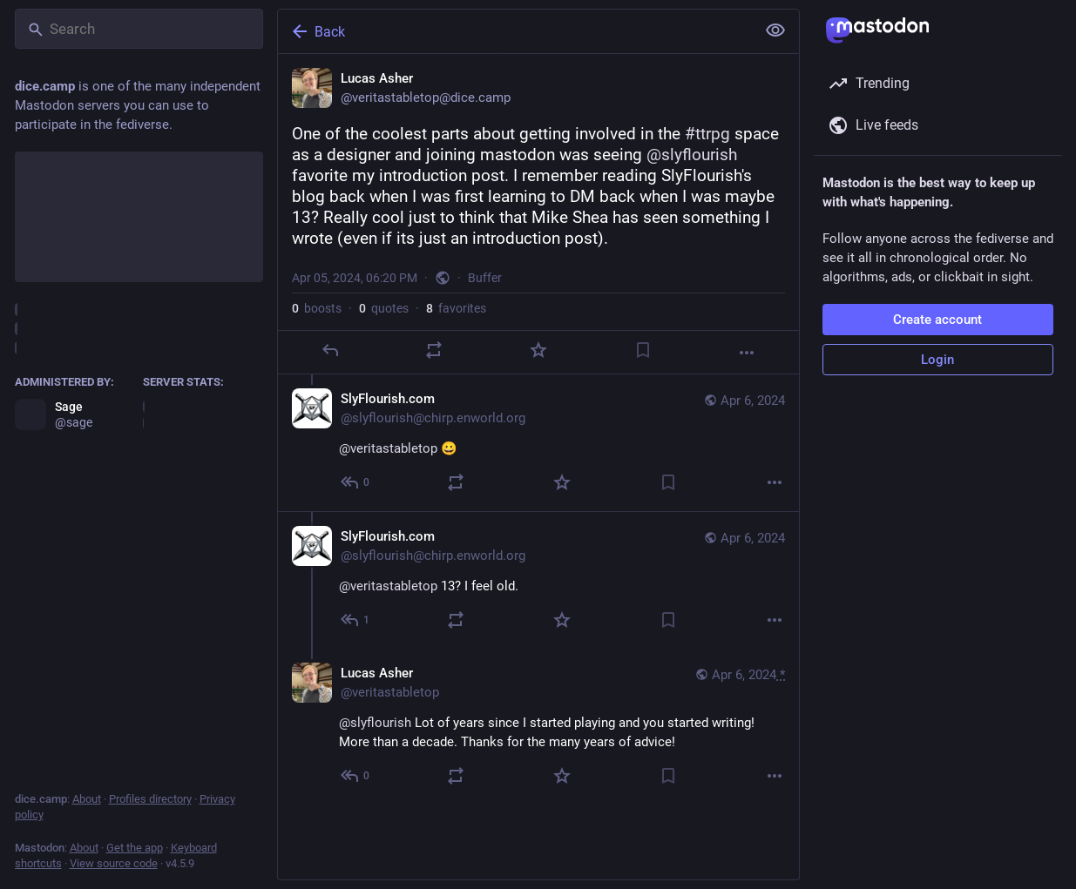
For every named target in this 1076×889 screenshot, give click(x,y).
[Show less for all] (775, 30)
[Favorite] (537, 350)
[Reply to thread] (356, 482)
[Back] (515, 31)
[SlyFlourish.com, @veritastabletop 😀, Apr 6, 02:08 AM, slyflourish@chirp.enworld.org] (538, 442)
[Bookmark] (642, 350)
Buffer (485, 278)
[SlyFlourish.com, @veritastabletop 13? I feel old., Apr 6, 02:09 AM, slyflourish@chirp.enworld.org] (538, 580)
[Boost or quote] (433, 350)
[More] (746, 352)
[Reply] (329, 350)
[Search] (139, 29)
